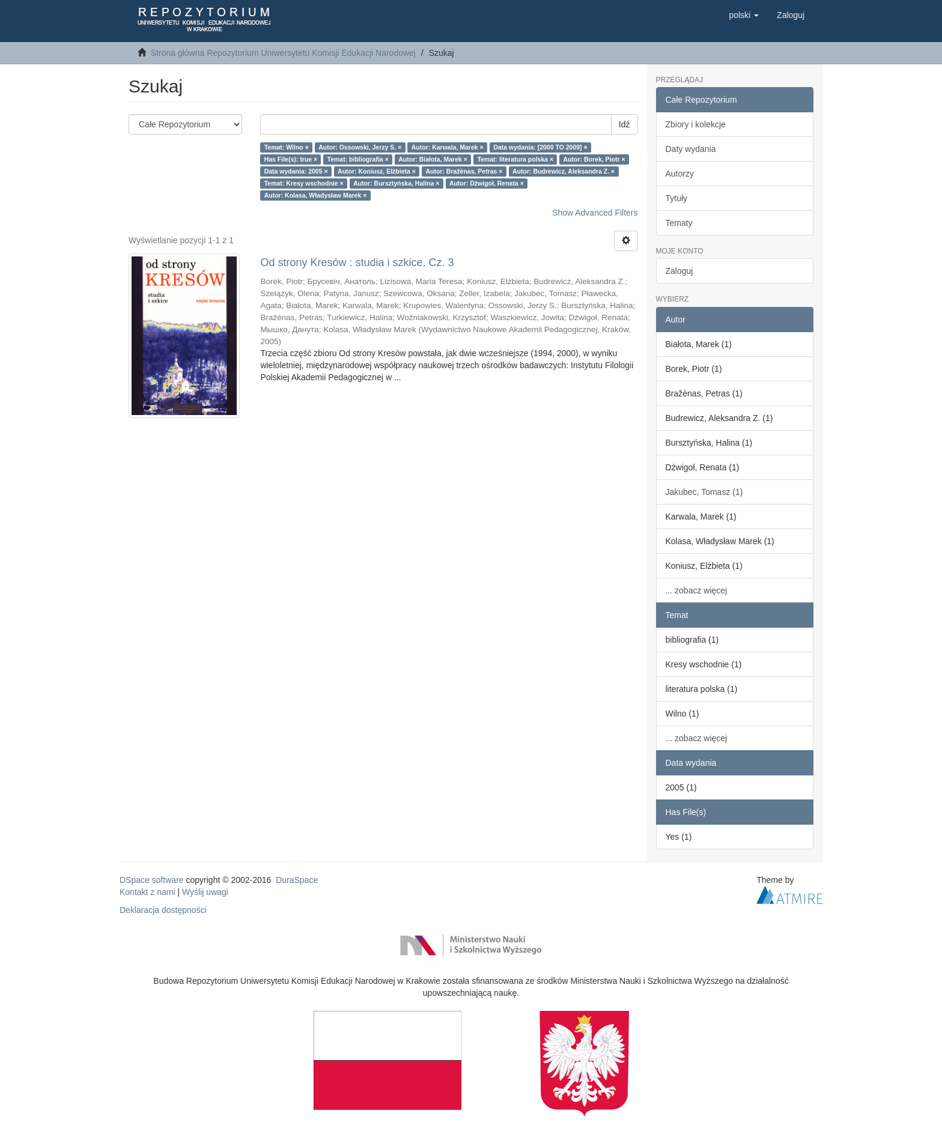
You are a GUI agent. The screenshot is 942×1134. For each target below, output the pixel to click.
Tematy (679, 223)
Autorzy (680, 173)
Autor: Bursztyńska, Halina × (396, 183)
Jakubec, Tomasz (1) (704, 492)
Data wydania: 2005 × (296, 171)
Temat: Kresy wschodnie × (304, 183)
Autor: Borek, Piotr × (594, 159)
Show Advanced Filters (594, 212)
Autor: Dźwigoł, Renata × (486, 183)
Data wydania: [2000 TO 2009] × (540, 147)
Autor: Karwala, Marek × (448, 147)
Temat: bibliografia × (358, 159)
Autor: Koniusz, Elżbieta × (377, 171)
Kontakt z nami (147, 892)
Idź (624, 124)
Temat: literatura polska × (515, 159)
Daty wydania (691, 149)
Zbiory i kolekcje (696, 124)
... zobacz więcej (697, 590)
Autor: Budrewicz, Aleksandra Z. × (563, 171)
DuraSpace (297, 880)
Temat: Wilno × (286, 147)
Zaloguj (679, 271)
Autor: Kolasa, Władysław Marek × (315, 195)
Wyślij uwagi (205, 892)
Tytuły (677, 198)
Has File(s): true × (290, 159)
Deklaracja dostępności (163, 910)
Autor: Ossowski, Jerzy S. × (359, 147)
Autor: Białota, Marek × (432, 159)
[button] (744, 15)
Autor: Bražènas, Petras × (463, 171)
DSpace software (152, 880)
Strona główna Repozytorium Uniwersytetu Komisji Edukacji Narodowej (283, 53)
